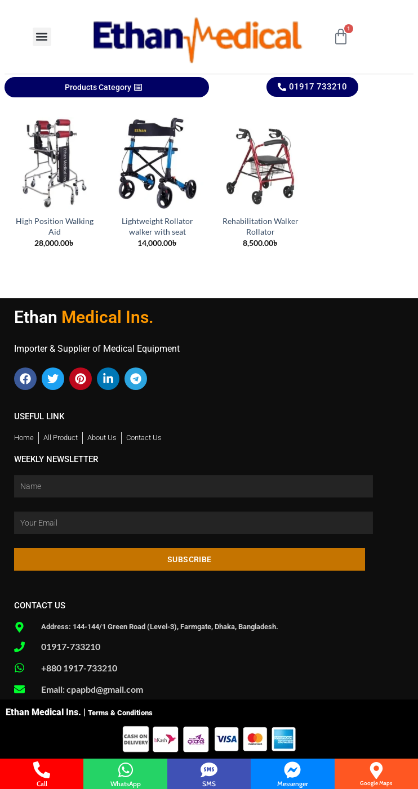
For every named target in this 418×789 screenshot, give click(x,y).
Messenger (292, 783)
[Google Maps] (376, 770)
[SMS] (209, 769)
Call (42, 783)
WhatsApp (125, 783)
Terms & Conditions (120, 713)
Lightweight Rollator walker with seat (157, 226)
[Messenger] (292, 769)
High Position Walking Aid (55, 226)
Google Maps (376, 783)
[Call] (41, 769)
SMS (209, 783)
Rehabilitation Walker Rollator (261, 226)
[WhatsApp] (125, 769)
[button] (42, 37)
